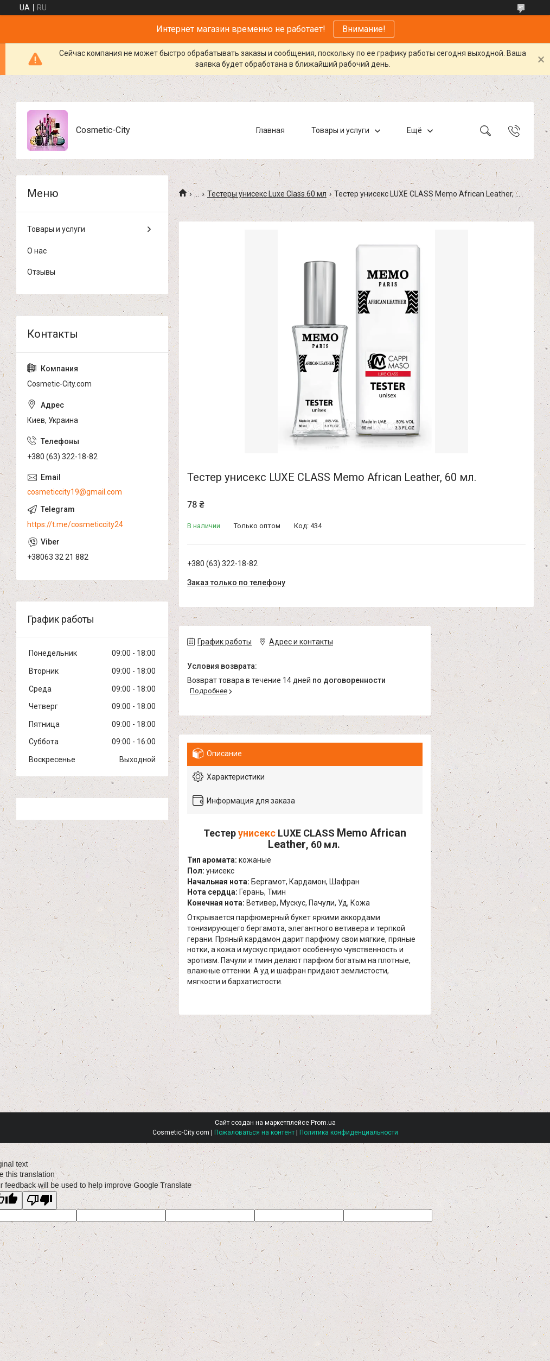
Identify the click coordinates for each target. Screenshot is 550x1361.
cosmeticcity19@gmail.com (74, 492)
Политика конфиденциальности (348, 1132)
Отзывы (41, 272)
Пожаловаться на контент (254, 1132)
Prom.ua (323, 1122)
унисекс (257, 833)
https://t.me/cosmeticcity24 (75, 524)
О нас (37, 250)
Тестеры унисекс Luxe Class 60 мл (267, 193)
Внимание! (364, 29)
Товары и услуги (340, 130)
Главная (270, 130)
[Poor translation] (39, 1200)
